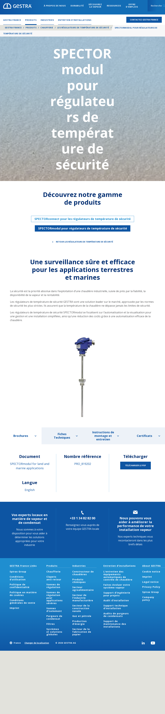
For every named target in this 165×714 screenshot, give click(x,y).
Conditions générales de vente (22, 602)
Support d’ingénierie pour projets (116, 594)
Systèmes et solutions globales (54, 632)
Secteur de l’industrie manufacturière (82, 598)
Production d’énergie (79, 622)
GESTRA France (13, 27)
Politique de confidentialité (19, 586)
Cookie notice (151, 571)
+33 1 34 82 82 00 (82, 518)
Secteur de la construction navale (81, 608)
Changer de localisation (36, 643)
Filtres (50, 623)
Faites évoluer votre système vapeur (116, 586)
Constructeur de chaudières (83, 573)
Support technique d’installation (115, 607)
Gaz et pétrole (81, 616)
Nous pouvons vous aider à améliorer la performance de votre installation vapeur (135, 524)
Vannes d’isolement (54, 610)
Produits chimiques (79, 581)
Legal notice (150, 581)
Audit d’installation (116, 600)
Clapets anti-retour (53, 578)
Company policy (148, 598)
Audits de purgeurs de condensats (116, 615)
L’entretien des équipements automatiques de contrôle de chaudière (117, 575)
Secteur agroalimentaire (83, 588)
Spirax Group (18, 571)
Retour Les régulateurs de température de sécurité (84, 241)
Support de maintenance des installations (114, 624)
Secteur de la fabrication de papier (81, 632)
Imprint (14, 607)
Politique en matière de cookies (23, 594)
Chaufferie (46, 27)
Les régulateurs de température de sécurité (83, 27)
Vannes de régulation (53, 586)
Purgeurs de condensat (54, 617)
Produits (31, 27)
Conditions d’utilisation (18, 578)
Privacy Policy (151, 586)
